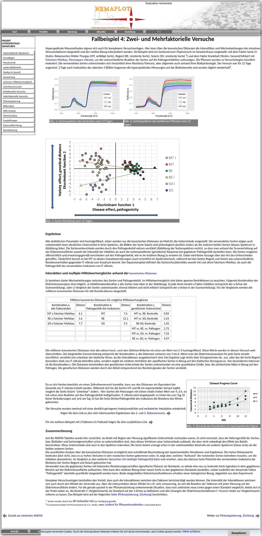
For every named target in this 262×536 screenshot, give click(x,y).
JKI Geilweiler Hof (83, 501)
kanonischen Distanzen (143, 273)
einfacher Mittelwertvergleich (17, 81)
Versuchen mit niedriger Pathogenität (131, 459)
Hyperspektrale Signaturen (16, 53)
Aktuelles (101, 31)
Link (148, 422)
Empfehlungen (10, 120)
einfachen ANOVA (32, 515)
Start (14, 31)
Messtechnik (9, 62)
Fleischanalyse (10, 115)
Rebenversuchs (159, 413)
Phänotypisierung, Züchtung (240, 515)
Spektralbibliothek (12, 67)
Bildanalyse (8, 106)
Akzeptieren (238, 533)
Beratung (72, 31)
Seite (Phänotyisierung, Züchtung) (131, 494)
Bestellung (130, 31)
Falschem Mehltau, (69, 60)
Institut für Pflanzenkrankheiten (124, 504)
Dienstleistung (10, 130)
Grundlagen (9, 57)
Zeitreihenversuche (12, 86)
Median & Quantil (12, 72)
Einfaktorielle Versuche (14, 91)
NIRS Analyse (9, 110)
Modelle (43, 31)
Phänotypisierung (11, 101)
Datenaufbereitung (12, 125)
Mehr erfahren (191, 531)
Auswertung (9, 77)
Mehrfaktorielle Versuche (15, 96)
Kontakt (15, 531)
